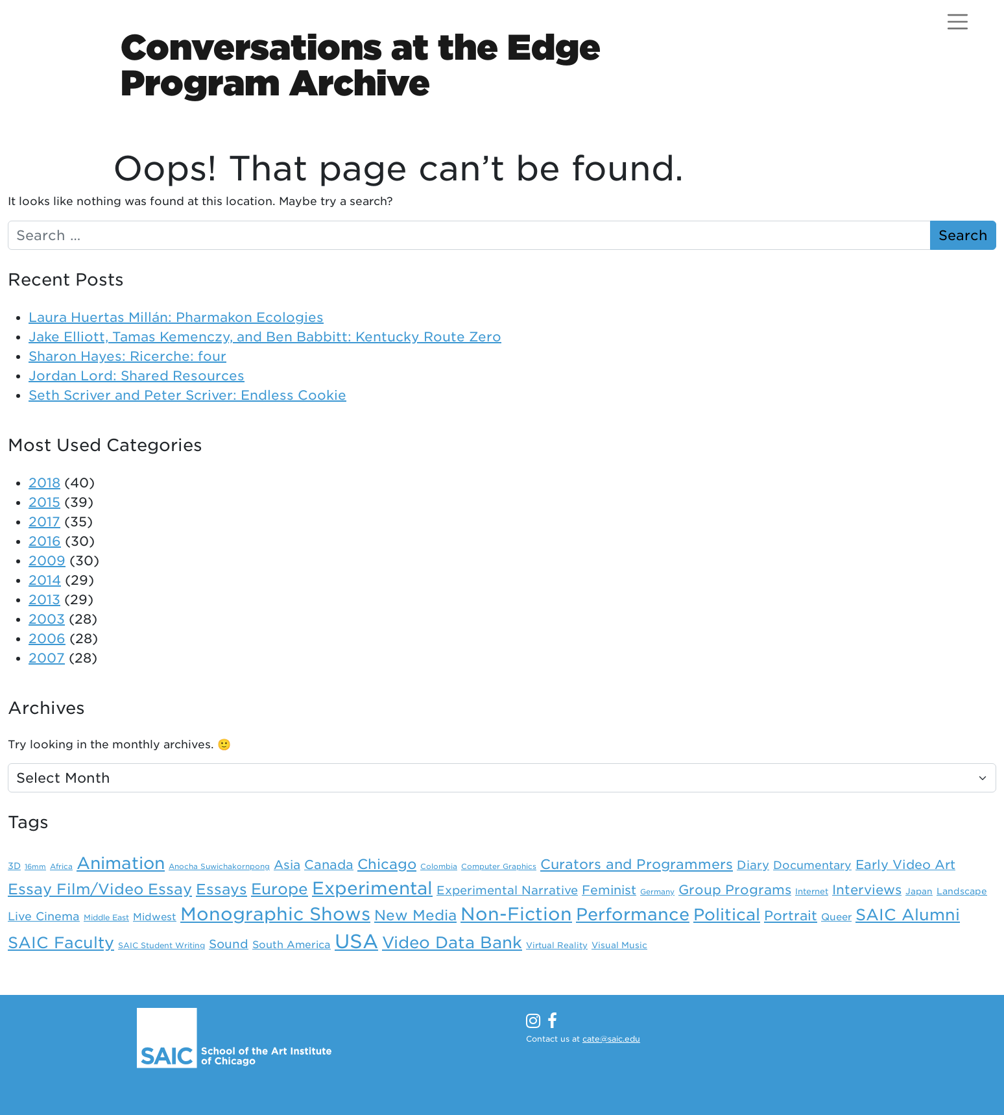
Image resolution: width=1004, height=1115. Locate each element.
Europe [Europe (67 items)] (279, 889)
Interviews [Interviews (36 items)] (867, 890)
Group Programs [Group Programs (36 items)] (734, 890)
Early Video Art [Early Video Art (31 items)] (905, 864)
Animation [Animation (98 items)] (121, 863)
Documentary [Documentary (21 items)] (812, 865)
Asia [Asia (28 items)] (287, 864)
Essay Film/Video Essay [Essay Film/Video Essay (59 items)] (100, 889)
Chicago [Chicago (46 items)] (386, 864)
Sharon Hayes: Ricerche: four (127, 356)
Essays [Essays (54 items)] (221, 889)
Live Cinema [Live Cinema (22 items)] (44, 916)
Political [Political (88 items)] (726, 914)
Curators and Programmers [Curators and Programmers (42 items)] (636, 864)
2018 (44, 483)
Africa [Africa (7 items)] (61, 866)
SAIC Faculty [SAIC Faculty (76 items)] (61, 942)
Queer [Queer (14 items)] (836, 917)
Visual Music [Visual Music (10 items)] (619, 945)
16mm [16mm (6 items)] (35, 867)
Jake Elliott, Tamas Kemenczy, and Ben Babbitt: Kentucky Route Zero (265, 337)
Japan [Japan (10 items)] (919, 891)
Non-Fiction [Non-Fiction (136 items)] (516, 914)
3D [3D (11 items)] (14, 866)
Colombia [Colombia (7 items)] (438, 866)
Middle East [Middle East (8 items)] (106, 917)
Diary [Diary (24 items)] (753, 865)
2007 (47, 658)
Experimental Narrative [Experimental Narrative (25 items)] (507, 890)
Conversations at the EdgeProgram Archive (361, 65)
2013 (44, 599)
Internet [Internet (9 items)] (811, 891)
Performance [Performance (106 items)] (632, 914)
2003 (47, 619)
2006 (47, 638)
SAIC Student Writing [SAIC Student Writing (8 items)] (161, 945)
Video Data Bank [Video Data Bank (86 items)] (452, 942)
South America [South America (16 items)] (291, 944)
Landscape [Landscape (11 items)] (962, 891)
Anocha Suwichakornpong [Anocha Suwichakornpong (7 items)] (219, 866)
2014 (45, 580)
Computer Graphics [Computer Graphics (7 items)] (498, 866)
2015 (44, 502)
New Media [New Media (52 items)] (415, 915)
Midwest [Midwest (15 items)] (154, 917)
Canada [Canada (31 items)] (328, 864)
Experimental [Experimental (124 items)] (372, 887)
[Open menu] (957, 21)
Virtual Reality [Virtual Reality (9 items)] (557, 945)
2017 (44, 522)
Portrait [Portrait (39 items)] (790, 916)
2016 (45, 541)
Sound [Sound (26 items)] (228, 944)
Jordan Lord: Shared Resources (137, 376)
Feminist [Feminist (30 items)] (609, 890)
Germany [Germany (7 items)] (657, 891)
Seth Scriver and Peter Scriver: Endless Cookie (187, 395)
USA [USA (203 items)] (356, 941)
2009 (47, 561)
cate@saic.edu (611, 1039)
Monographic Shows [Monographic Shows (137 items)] (275, 914)
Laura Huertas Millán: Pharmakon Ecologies (176, 317)
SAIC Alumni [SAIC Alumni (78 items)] (907, 914)
